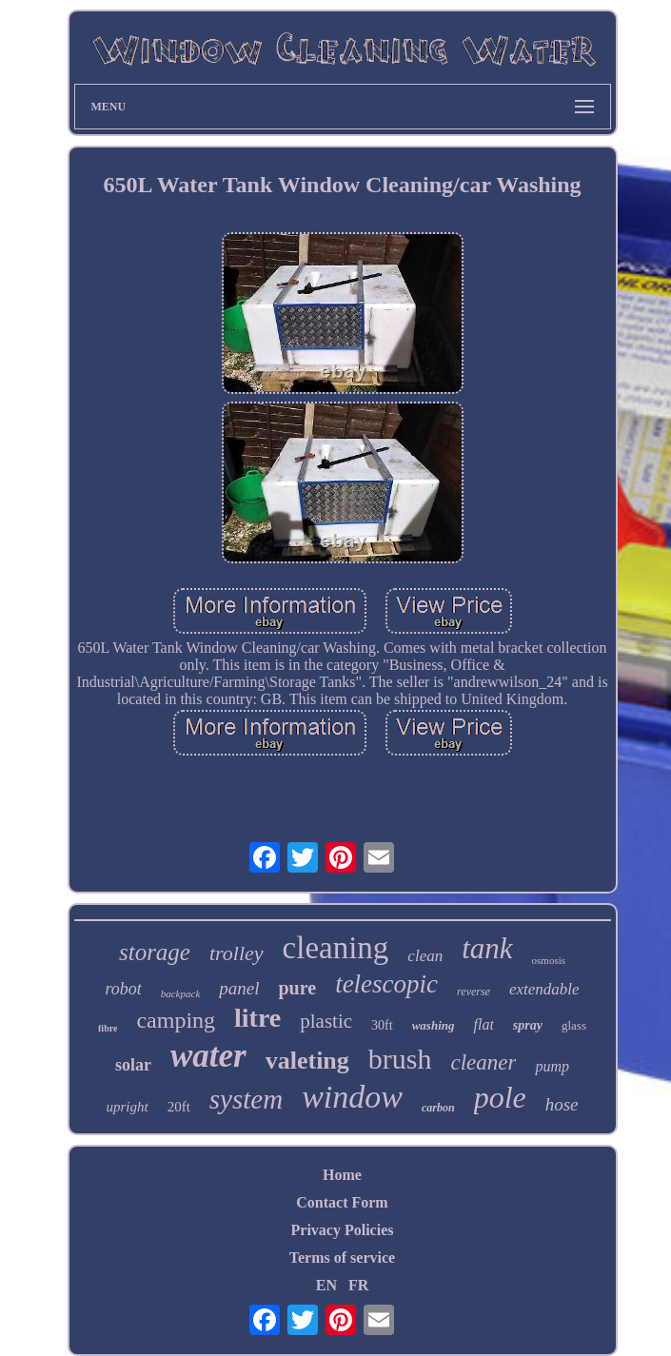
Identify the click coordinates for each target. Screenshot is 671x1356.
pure (297, 987)
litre (257, 1017)
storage (154, 952)
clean (425, 956)
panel (239, 988)
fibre (107, 1028)
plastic (326, 1021)
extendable (544, 989)
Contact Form (341, 1202)
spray (528, 1025)
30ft (382, 1025)
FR (358, 1285)
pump (552, 1066)
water (208, 1055)
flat (483, 1024)
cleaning (336, 948)
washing (433, 1025)
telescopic (386, 984)
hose (562, 1104)
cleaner (483, 1062)
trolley (236, 953)
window (352, 1096)
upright (127, 1106)
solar (133, 1064)
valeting (307, 1060)
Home (342, 1175)
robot (123, 988)
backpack (181, 993)
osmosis (548, 960)
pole (500, 1097)
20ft (179, 1106)
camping (175, 1020)
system (246, 1099)
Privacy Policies (342, 1230)
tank (487, 948)
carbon (438, 1107)
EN (326, 1285)
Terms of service (342, 1257)
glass (574, 1025)
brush (400, 1058)
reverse (473, 991)
